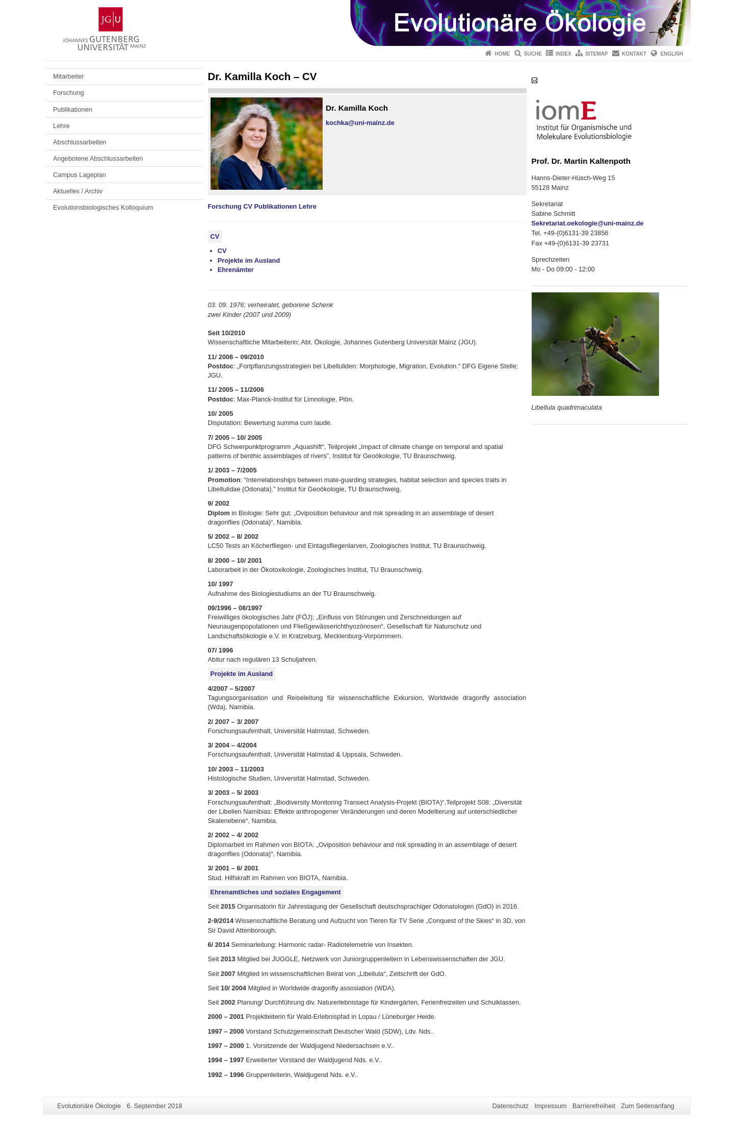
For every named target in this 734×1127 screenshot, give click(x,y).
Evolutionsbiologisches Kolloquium (103, 207)
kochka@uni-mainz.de (360, 123)
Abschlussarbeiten (80, 142)
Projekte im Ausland (249, 260)
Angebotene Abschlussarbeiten (98, 158)
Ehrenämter (236, 269)
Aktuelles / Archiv (77, 191)
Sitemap (596, 54)
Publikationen (72, 109)
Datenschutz (510, 1106)
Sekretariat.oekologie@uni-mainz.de (588, 223)
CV (247, 206)
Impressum (550, 1106)
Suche (533, 54)
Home (502, 54)
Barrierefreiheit (593, 1106)
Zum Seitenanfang (647, 1106)
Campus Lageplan (79, 175)
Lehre (61, 126)
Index (563, 54)
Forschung (68, 92)
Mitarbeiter (68, 76)
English (672, 54)
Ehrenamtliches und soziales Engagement (276, 892)
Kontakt (634, 54)
